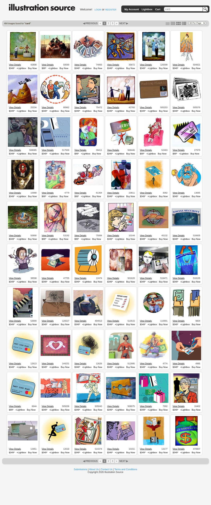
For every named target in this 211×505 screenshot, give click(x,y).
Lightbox (147, 9)
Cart (157, 9)
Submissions (80, 469)
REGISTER (110, 9)
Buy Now (32, 68)
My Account (131, 9)
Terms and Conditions (125, 469)
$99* (44, 68)
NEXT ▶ (123, 23)
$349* (12, 68)
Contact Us (106, 469)
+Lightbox (21, 68)
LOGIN (97, 9)
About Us (94, 469)
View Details (15, 65)
